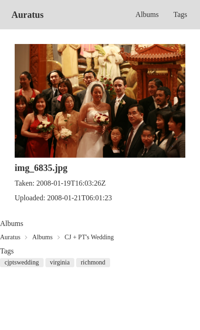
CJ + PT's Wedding (89, 237)
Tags (180, 14)
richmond (93, 262)
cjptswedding (22, 262)
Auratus (27, 15)
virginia (60, 262)
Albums (147, 14)
